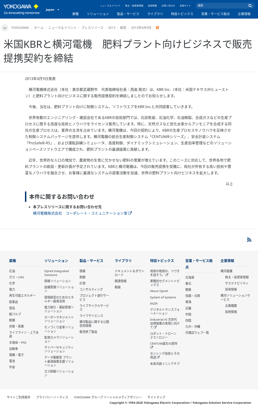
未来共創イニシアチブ (165, 364)
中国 (188, 315)
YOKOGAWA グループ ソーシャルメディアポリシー (108, 397)
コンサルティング (91, 290)
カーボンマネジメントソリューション (59, 319)
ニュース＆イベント (110, 5)
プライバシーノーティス (52, 397)
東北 (188, 284)
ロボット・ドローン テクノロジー (163, 336)
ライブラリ (155, 14)
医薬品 (13, 302)
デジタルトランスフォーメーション (165, 312)
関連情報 (121, 281)
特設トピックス (182, 14)
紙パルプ (15, 314)
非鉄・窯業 (16, 326)
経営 (123, 27)
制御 (82, 277)
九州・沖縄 (192, 327)
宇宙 (12, 367)
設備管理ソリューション (59, 289)
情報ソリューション (57, 281)
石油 (12, 271)
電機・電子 (16, 355)
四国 (188, 321)
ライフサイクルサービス (94, 308)
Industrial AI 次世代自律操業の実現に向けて (165, 323)
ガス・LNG (16, 277)
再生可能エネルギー (22, 296)
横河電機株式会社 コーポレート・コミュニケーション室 (82, 213)
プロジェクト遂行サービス (94, 298)
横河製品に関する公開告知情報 (94, 324)
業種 (75, 14)
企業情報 (244, 14)
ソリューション (98, 14)
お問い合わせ (168, 5)
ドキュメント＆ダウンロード (129, 273)
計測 (82, 283)
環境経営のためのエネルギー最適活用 (59, 299)
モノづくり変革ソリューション (59, 330)
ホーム (39, 27)
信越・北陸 (192, 296)
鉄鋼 (12, 320)
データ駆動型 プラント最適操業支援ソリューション (59, 361)
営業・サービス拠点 (215, 14)
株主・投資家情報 (134, 5)
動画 (118, 287)
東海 (188, 302)
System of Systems (163, 297)
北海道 (189, 278)
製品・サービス (128, 14)
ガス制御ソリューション (59, 373)
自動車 (13, 349)
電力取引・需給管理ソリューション (59, 309)
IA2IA (154, 304)
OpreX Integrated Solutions (56, 273)
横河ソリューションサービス (235, 298)
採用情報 (152, 5)
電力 (12, 290)
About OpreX (159, 291)
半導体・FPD (17, 343)
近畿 (188, 309)
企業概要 (231, 306)
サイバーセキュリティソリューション (59, 349)
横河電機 (226, 271)
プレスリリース (93, 27)
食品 (12, 308)
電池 (12, 361)
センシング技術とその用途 (165, 356)
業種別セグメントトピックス (165, 283)
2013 (111, 27)
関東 (188, 290)
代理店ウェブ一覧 (197, 333)
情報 (82, 271)
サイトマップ (156, 397)
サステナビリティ (236, 283)
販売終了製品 (88, 332)
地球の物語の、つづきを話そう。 (165, 273)
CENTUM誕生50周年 (164, 344)
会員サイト (185, 5)
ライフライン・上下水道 (24, 335)
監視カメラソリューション (59, 339)
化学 (12, 283)
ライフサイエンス (91, 316)
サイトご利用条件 (18, 397)
